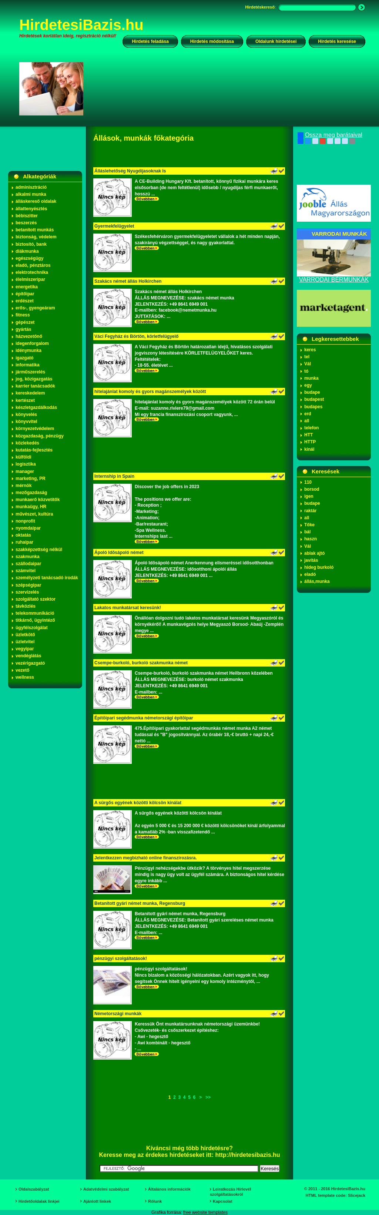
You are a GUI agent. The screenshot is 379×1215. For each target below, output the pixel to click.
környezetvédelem (35, 428)
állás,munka (317, 581)
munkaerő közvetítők (38, 499)
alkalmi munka (31, 194)
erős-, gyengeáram (35, 308)
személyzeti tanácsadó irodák (47, 577)
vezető (22, 670)
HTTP (310, 441)
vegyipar (25, 648)
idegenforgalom (32, 343)
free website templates (205, 1212)
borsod (311, 489)
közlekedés (27, 443)
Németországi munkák (117, 1013)
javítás (311, 560)
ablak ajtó (314, 553)
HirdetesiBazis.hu (81, 25)
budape (312, 392)
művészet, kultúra (34, 514)
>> (208, 1097)
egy (308, 385)
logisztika (26, 464)
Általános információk (169, 1189)
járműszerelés (30, 372)
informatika (28, 364)
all (306, 420)
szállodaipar (28, 563)
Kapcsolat (222, 1201)
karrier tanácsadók (35, 386)
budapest (314, 399)
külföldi (23, 457)
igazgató (25, 357)
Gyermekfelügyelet (114, 226)
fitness (23, 315)
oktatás (23, 535)
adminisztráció (31, 187)
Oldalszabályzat (34, 1189)
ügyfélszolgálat (32, 627)
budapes (313, 406)
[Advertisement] (229, 88)
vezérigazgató (30, 663)
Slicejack (356, 1195)
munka (311, 378)
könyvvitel (26, 421)
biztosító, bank (31, 244)
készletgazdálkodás (36, 407)
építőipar (25, 293)
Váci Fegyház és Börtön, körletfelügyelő (136, 336)
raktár (310, 510)
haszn (310, 538)
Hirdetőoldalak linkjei (39, 1201)
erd (307, 413)
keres (310, 349)
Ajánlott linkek (97, 1201)
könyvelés (26, 414)
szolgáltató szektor (36, 599)
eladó (310, 574)
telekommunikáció (35, 613)
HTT (308, 434)
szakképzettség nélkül (39, 549)
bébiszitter (27, 215)
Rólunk (155, 1201)
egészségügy (29, 258)
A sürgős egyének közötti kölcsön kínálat (137, 802)
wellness (25, 677)
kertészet (25, 400)
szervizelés (27, 592)
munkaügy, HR (31, 506)
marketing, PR (31, 478)
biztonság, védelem (36, 236)
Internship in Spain (114, 476)
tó (306, 371)
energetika (27, 286)
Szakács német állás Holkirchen (127, 281)
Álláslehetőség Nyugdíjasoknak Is (130, 171)
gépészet (25, 322)
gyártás (23, 329)
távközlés (26, 606)
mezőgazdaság (31, 492)
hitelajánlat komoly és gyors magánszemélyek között (150, 391)
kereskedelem (30, 393)
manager (25, 471)
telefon (311, 427)
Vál (307, 363)
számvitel (26, 570)
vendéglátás (28, 655)
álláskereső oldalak (36, 201)
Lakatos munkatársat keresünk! (127, 607)
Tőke (309, 524)
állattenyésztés (31, 208)
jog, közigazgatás (34, 379)
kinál (309, 449)
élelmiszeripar (30, 279)
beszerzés (26, 222)
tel (306, 356)
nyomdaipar (28, 528)
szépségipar (28, 585)
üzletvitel (25, 641)
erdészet (25, 300)
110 (308, 482)
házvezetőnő (29, 336)
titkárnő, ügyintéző (35, 620)
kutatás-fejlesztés (34, 450)
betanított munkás (35, 229)
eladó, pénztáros (33, 265)
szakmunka (28, 556)
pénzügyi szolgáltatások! (120, 958)
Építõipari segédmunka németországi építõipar (143, 718)
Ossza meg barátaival (330, 135)
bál (307, 531)
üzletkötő (25, 634)
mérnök (23, 485)
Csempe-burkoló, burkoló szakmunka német (141, 662)
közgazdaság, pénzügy (40, 436)
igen (308, 496)
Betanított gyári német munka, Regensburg (140, 903)
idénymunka (28, 350)
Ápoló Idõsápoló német (119, 552)
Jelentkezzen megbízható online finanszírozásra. (145, 857)
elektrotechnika (32, 272)
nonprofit (25, 521)
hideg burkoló (318, 567)
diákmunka (27, 251)
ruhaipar (24, 542)
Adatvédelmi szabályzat (106, 1189)
